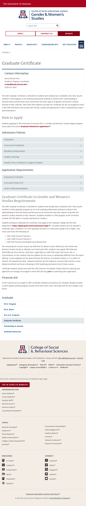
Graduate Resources (12, 332)
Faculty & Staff (7, 400)
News (6, 474)
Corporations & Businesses (11, 411)
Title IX (42, 365)
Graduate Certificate (12, 321)
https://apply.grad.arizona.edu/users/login (31, 226)
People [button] (19, 45)
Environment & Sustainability (54, 426)
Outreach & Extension (52, 440)
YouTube (50, 478)
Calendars (7, 464)
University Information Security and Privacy (42, 494)
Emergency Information (28, 365)
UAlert (50, 365)
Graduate (5, 52)
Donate (69, 34)
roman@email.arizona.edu (16, 84)
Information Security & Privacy (67, 365)
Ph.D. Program (10, 304)
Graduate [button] (32, 45)
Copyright (23, 367)
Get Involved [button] (70, 45)
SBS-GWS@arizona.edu (67, 358)
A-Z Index (7, 460)
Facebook (50, 460)
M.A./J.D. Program (11, 315)
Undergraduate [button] (50, 45)
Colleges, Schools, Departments (12, 441)
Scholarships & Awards (13, 326)
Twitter (49, 464)
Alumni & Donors (8, 404)
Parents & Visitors (8, 407)
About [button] (7, 45)
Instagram (50, 469)
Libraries (48, 437)
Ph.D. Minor (9, 310)
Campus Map (8, 469)
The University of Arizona (59, 498)
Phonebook (8, 478)
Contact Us (46, 34)
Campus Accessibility (37, 367)
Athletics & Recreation (9, 437)
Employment (11, 365)
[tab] (43, 140)
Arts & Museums (7, 434)
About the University (9, 427)
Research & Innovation (52, 443)
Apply (20, 34)
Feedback (63, 367)
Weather (7, 483)
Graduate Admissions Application (35, 126)
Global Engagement (51, 430)
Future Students (7, 393)
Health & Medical (51, 433)
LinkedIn (50, 474)
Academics (5, 431)
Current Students (8, 397)
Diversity (5, 444)
